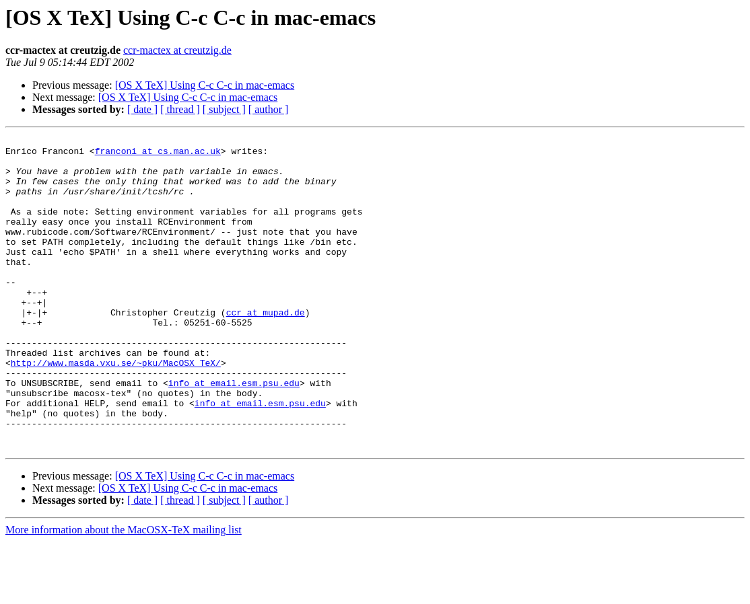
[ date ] (142, 109)
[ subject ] (224, 109)
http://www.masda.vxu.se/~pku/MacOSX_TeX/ (116, 409)
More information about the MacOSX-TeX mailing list (123, 592)
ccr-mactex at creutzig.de (177, 50)
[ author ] (268, 109)
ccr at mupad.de (265, 348)
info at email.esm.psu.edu (234, 433)
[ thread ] (180, 109)
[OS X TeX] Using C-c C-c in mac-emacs (205, 85)
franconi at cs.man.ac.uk (158, 155)
